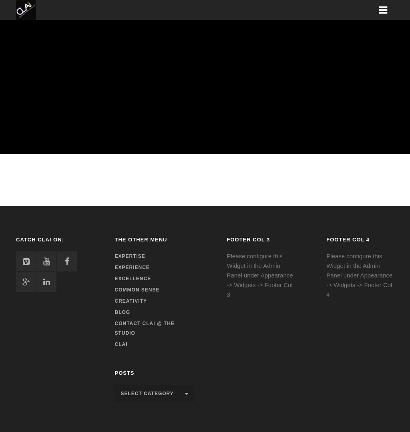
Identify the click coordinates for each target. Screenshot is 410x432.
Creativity (131, 301)
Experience (132, 267)
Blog (122, 312)
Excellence (133, 278)
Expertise (130, 256)
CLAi (121, 344)
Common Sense (137, 290)
